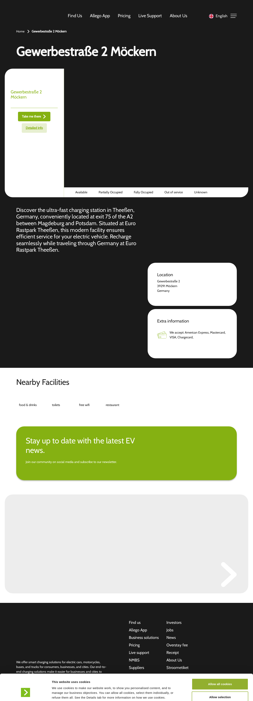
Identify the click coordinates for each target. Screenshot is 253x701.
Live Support (150, 15)
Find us (135, 622)
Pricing (124, 15)
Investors (173, 622)
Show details (207, 693)
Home (20, 31)
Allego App (100, 15)
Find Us (75, 15)
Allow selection (220, 675)
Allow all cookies (220, 662)
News (171, 637)
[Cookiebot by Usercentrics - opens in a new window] (25, 693)
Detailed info (34, 128)
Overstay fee (177, 645)
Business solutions (144, 637)
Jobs (169, 630)
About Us (178, 15)
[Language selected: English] (217, 16)
